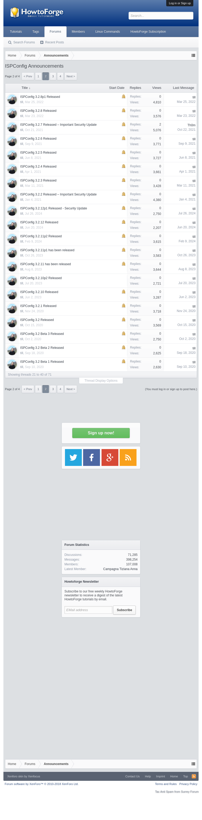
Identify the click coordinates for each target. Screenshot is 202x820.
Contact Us (132, 776)
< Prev (28, 389)
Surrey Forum (190, 791)
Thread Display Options (100, 381)
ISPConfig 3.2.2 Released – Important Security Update (58, 194)
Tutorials (16, 31)
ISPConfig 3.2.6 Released (38, 138)
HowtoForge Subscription (148, 31)
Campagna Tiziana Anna (120, 569)
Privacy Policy (188, 784)
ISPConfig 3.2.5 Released (38, 152)
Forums (55, 31)
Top (185, 776)
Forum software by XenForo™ (42, 784)
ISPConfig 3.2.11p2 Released (41, 236)
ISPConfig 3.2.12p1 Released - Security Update (53, 208)
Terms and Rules (166, 784)
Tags (35, 31)
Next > (71, 389)
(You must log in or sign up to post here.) (171, 389)
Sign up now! (101, 433)
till (21, 130)
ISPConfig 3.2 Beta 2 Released (42, 348)
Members (78, 31)
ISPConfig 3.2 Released (37, 320)
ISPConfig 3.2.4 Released (38, 166)
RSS (194, 776)
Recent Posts (54, 42)
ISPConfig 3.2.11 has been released (45, 264)
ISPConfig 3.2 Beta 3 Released (42, 334)
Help (148, 776)
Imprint (160, 776)
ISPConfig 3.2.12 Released (39, 222)
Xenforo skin (15, 776)
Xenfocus (34, 776)
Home (174, 776)
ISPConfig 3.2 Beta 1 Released (42, 362)
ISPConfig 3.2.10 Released (39, 292)
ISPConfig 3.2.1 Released (38, 306)
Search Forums (24, 42)
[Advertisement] (101, 653)
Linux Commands (107, 31)
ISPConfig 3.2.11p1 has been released (47, 250)
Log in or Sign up (180, 3)
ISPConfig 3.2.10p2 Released (41, 278)
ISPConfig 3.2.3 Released (38, 180)
